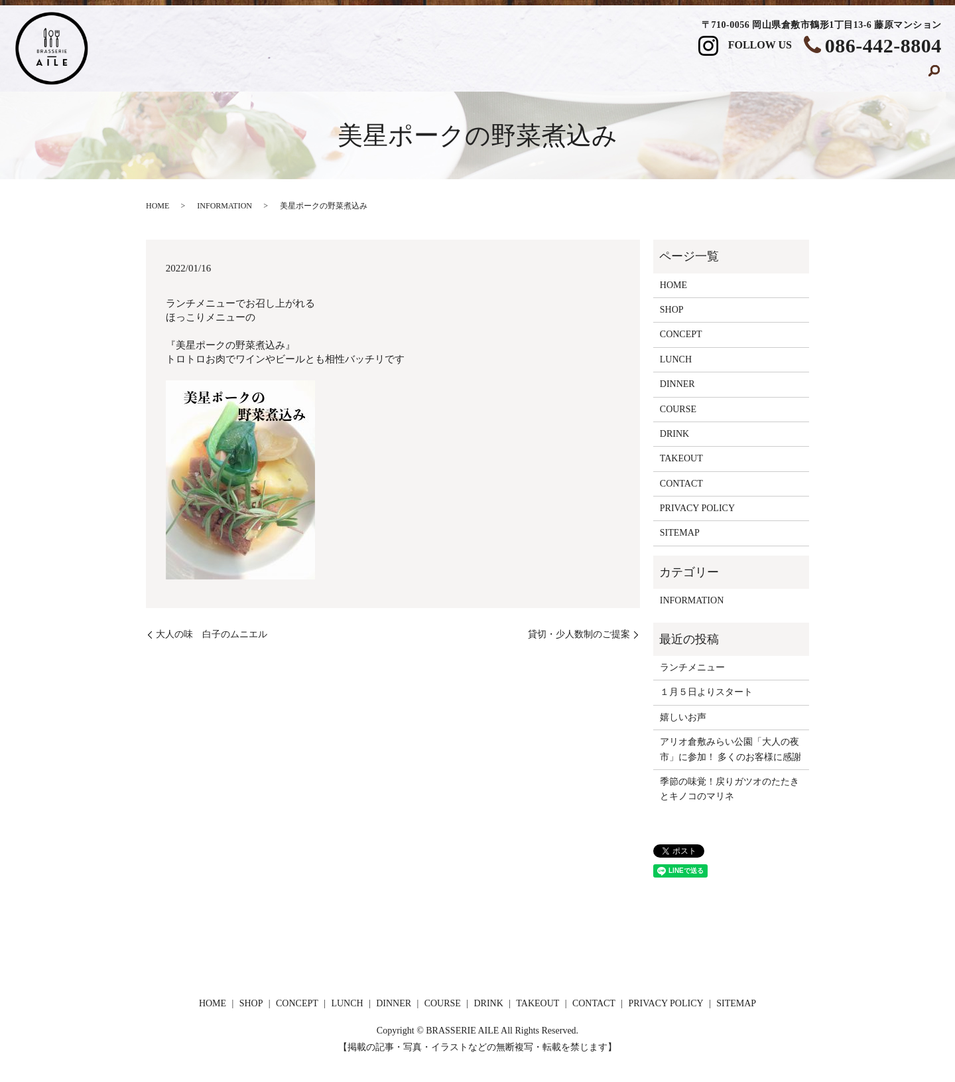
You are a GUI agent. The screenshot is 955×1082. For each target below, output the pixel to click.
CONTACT (877, 74)
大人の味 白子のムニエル (211, 634)
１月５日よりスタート (706, 692)
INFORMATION (224, 205)
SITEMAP (680, 533)
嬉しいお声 (683, 717)
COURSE (646, 74)
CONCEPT (424, 74)
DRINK (717, 74)
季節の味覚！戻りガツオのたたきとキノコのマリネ (729, 789)
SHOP (352, 74)
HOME (290, 74)
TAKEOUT (793, 74)
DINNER (572, 74)
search (934, 76)
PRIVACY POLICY (697, 508)
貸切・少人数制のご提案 (579, 634)
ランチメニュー (692, 667)
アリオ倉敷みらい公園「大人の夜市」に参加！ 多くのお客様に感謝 (731, 749)
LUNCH (500, 74)
